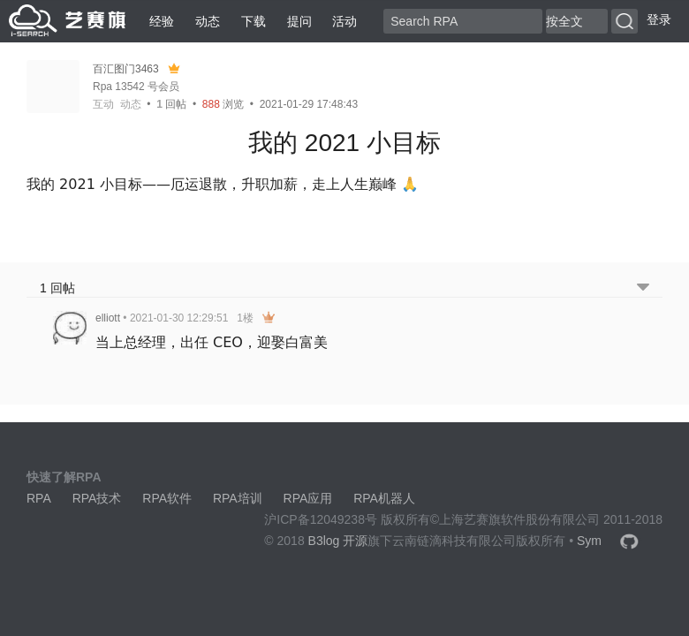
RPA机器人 (384, 498)
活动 (344, 21)
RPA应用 (308, 498)
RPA (38, 498)
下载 (253, 21)
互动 (103, 104)
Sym (589, 541)
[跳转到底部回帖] (643, 288)
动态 (207, 21)
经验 (161, 21)
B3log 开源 (338, 541)
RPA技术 (97, 498)
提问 (299, 21)
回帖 (171, 104)
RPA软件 (167, 498)
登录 (659, 19)
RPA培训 (237, 498)
